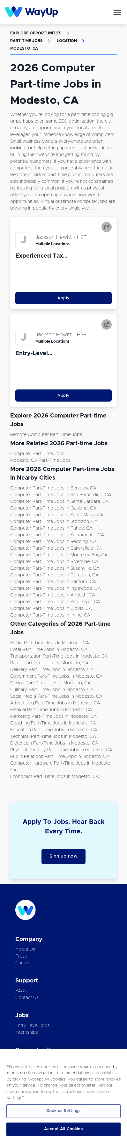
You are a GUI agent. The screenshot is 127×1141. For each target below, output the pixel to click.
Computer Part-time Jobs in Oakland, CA (53, 508)
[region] (63, 1095)
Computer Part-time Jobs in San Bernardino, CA (60, 495)
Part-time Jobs (26, 41)
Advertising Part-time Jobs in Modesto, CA (55, 703)
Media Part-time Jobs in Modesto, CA (49, 643)
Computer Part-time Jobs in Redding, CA (53, 541)
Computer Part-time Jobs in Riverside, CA (54, 562)
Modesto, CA (24, 48)
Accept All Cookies (63, 1129)
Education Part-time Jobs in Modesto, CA (53, 730)
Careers (23, 963)
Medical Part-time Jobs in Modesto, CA (51, 710)
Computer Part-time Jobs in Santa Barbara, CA (59, 501)
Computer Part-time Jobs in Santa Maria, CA (56, 515)
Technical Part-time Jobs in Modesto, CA (53, 736)
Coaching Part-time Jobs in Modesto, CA (53, 723)
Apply (63, 298)
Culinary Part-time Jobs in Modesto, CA (51, 690)
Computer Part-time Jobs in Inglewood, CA (55, 588)
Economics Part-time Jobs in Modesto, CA (54, 776)
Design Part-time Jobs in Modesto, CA (50, 683)
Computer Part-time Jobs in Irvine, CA (50, 615)
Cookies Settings (63, 1111)
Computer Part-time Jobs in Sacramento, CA (57, 535)
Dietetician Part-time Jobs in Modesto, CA (54, 743)
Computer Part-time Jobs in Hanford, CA (53, 582)
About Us (25, 949)
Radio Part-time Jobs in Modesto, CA (49, 663)
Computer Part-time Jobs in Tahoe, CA (51, 528)
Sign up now (63, 856)
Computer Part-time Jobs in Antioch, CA (52, 595)
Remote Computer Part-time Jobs (46, 434)
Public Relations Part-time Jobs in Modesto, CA (59, 756)
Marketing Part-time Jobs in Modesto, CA (53, 716)
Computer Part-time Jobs (37, 454)
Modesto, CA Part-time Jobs (40, 460)
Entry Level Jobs (32, 1025)
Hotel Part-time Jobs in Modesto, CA (48, 649)
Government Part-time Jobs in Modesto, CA (56, 676)
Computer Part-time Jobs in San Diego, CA (55, 602)
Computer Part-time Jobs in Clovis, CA (51, 608)
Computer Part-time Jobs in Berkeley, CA (53, 488)
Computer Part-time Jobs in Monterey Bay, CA (59, 555)
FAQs (21, 991)
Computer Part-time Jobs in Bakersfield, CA (56, 548)
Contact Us (27, 997)
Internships (26, 1032)
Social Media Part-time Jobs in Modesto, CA (56, 696)
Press (21, 956)
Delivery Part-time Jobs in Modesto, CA (51, 669)
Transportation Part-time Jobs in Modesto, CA (59, 656)
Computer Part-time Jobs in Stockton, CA (54, 521)
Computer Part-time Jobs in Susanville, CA (55, 568)
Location (67, 41)
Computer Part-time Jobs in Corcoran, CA (54, 575)
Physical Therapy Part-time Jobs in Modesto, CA (61, 750)
